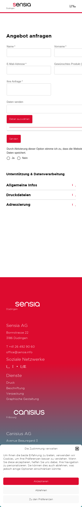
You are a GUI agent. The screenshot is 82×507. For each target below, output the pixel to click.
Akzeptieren (41, 481)
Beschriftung (15, 388)
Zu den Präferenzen (41, 499)
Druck (10, 382)
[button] (77, 448)
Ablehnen (41, 490)
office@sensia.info (19, 352)
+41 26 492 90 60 (22, 346)
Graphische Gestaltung (22, 398)
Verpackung (15, 393)
